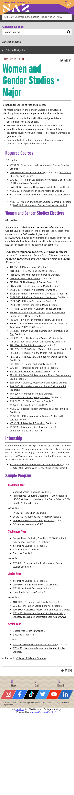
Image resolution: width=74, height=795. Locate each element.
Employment (8, 705)
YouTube (54, 694)
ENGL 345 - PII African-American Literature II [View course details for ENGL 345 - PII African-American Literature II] (33, 297)
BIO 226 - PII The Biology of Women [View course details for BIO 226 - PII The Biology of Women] (28, 282)
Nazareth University (16, 7)
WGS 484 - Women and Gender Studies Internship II (40, 205)
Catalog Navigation (15, 50)
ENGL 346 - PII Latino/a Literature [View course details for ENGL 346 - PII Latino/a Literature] (27, 301)
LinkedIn (65, 694)
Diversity (45, 702)
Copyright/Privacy (33, 702)
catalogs (19, 709)
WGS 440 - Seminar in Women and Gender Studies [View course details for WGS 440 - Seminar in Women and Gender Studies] (36, 194)
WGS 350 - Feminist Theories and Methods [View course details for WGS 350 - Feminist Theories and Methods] (32, 190)
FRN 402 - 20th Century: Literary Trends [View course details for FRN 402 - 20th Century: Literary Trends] (31, 308)
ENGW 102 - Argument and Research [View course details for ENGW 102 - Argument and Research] (32, 516)
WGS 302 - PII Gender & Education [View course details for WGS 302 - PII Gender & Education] (27, 423)
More (68, 3)
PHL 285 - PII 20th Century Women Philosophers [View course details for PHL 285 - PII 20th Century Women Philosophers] (35, 349)
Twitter (42, 694)
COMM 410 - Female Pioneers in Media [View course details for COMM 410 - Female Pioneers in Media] (30, 286)
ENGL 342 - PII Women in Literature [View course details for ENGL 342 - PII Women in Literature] (28, 290)
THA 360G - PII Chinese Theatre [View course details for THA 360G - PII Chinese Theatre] (26, 401)
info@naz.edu (60, 682)
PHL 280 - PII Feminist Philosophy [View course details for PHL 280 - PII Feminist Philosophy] (27, 345)
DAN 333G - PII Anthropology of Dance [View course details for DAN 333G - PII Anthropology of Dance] (30, 397)
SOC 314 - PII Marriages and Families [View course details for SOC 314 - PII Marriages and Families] (28, 367)
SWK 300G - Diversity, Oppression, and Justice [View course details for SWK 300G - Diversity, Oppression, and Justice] (34, 187)
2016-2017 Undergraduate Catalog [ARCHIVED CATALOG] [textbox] (33, 17)
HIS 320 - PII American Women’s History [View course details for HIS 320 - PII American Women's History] (30, 319)
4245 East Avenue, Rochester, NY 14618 (13, 682)
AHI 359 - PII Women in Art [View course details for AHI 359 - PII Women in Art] (24, 267)
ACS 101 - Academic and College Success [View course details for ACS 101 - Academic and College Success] (33, 520)
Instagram (8, 694)
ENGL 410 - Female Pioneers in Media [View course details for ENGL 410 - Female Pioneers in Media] (29, 305)
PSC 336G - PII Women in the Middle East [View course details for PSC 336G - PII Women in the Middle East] (31, 353)
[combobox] (37, 17)
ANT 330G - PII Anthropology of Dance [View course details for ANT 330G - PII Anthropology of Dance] (30, 274)
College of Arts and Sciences (31, 105)
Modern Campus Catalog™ (43, 712)
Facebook (19, 694)
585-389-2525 (37, 682)
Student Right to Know (59, 702)
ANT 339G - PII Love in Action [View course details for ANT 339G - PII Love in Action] (25, 278)
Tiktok (31, 694)
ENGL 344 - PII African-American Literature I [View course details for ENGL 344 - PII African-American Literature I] (33, 293)
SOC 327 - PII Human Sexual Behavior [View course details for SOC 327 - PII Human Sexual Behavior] (29, 179)
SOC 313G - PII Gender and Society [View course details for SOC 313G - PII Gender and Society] (27, 364)
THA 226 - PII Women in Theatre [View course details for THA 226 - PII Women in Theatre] (26, 393)
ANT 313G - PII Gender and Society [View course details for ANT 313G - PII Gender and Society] (27, 172)
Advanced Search (11, 41)
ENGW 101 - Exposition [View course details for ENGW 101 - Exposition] (24, 513)
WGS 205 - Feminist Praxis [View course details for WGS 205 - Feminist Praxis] (23, 405)
